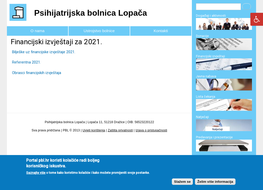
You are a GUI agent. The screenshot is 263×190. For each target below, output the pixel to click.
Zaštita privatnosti (120, 130)
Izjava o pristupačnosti (151, 130)
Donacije (202, 36)
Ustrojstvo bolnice (99, 31)
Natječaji (202, 117)
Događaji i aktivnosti (211, 15)
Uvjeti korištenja (93, 130)
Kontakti (161, 31)
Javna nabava (206, 76)
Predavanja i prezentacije (214, 137)
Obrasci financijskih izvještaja (36, 72)
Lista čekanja (205, 96)
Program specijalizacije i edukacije (221, 157)
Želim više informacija (215, 185)
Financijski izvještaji (210, 56)
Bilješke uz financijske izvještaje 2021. (43, 52)
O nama (38, 31)
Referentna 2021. (26, 62)
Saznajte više (35, 176)
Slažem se (182, 185)
